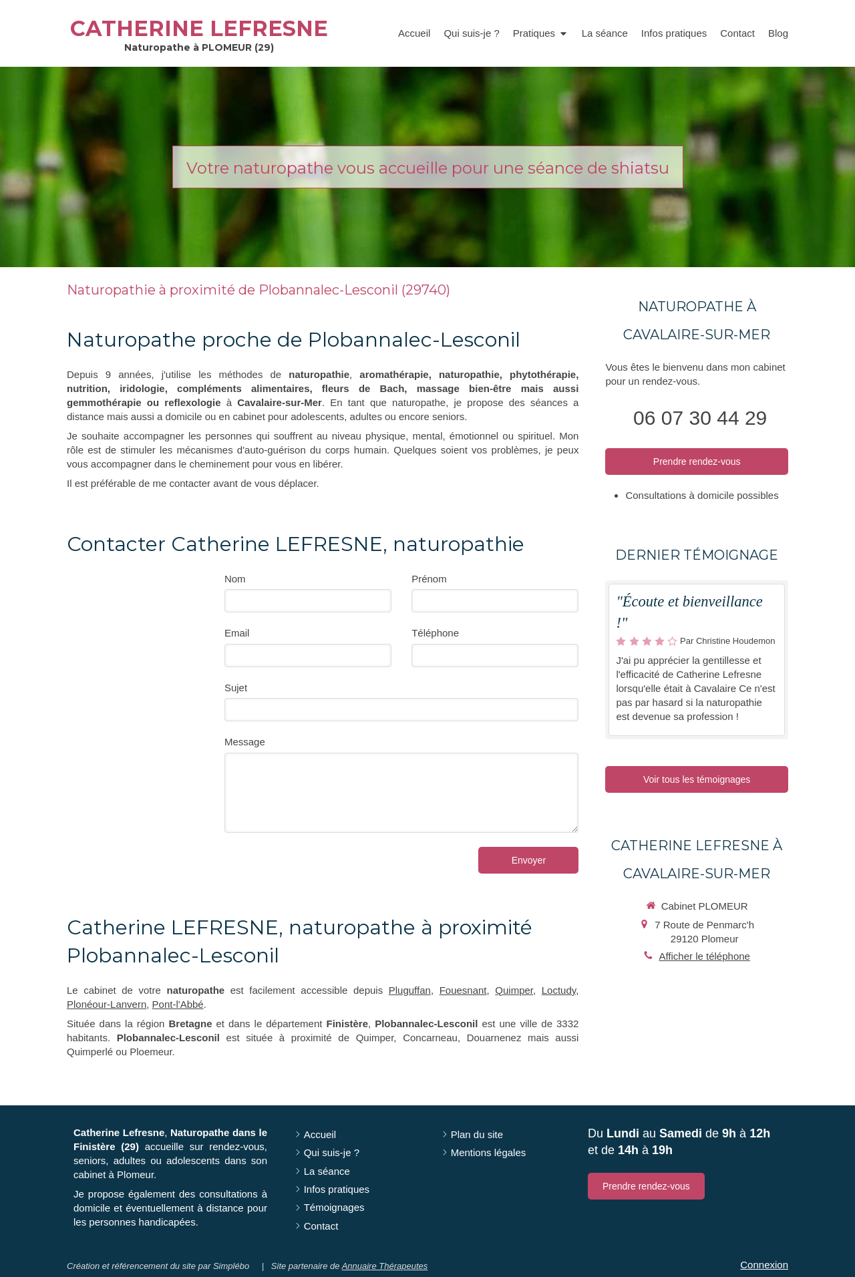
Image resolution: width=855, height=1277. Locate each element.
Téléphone (435, 632)
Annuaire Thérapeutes (385, 1266)
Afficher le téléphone (704, 956)
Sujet (235, 687)
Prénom (429, 578)
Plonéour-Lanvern (106, 1004)
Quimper (514, 990)
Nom (235, 578)
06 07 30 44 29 (700, 418)
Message (244, 741)
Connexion (764, 1264)
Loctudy (559, 990)
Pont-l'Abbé (178, 1004)
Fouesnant (463, 990)
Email (237, 632)
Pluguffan (410, 990)
